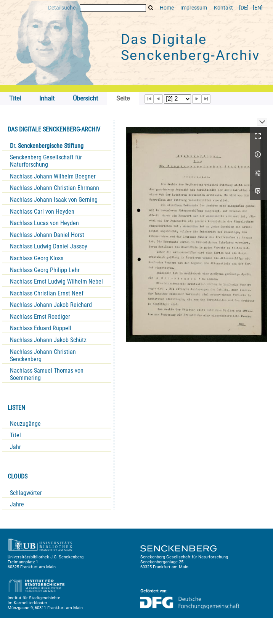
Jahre (17, 504)
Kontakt (223, 8)
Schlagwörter (26, 492)
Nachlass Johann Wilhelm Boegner (53, 176)
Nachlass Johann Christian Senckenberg (43, 355)
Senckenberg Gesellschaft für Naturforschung (46, 161)
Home (167, 8)
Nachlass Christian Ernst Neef (47, 293)
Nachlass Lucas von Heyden (44, 223)
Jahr (15, 447)
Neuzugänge (25, 423)
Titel (15, 435)
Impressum (193, 8)
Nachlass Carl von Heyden (42, 211)
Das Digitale (190, 47)
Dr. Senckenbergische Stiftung (47, 145)
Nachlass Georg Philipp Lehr (45, 270)
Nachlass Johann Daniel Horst (47, 234)
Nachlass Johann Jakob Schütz (48, 340)
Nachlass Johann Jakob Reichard (51, 304)
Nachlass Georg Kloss (36, 258)
